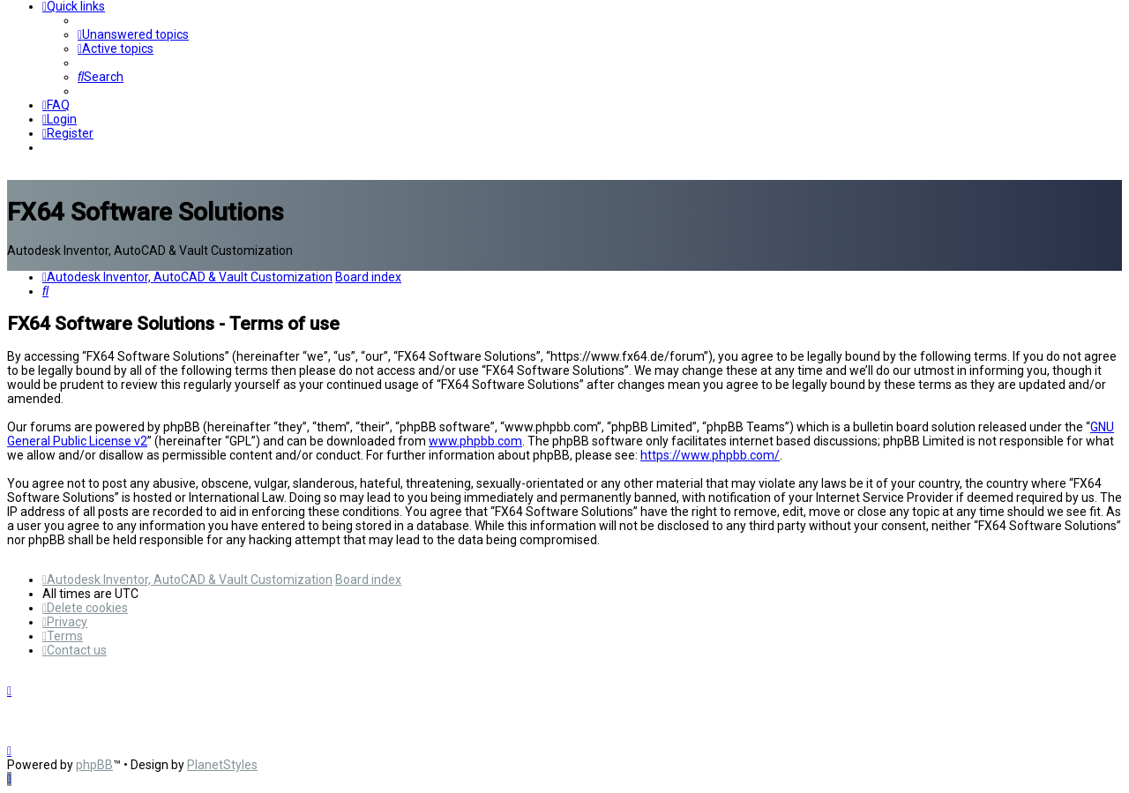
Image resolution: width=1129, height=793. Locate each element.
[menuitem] (133, 34)
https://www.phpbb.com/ (710, 455)
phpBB (94, 765)
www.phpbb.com (475, 441)
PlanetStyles (222, 765)
